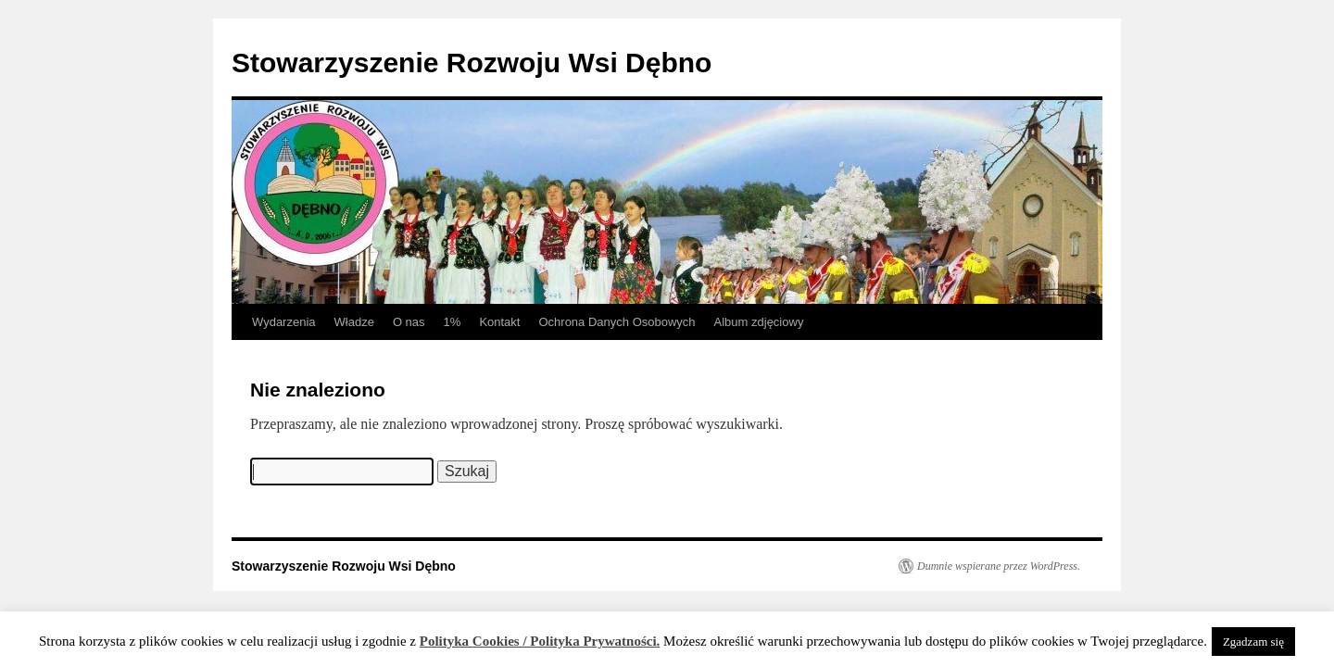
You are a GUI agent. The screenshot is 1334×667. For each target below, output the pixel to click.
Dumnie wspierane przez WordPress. (998, 566)
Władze (354, 322)
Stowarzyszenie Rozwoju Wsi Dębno (471, 62)
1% (452, 322)
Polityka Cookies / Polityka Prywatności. (540, 641)
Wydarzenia (284, 322)
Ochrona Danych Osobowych (616, 322)
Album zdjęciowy (759, 322)
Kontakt (499, 322)
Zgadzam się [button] (1253, 641)
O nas (409, 322)
